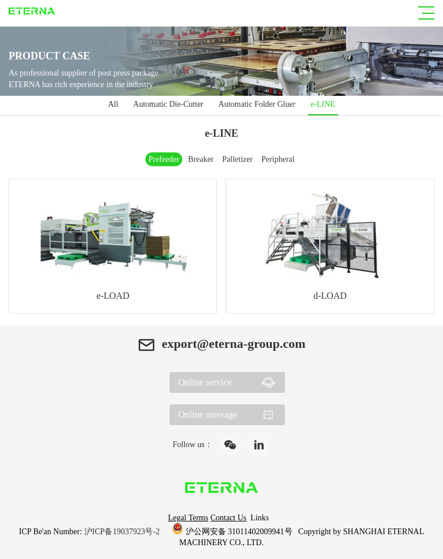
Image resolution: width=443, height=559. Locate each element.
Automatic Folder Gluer (256, 104)
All (116, 104)
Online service (205, 382)
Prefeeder (163, 159)
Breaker (200, 159)
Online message (207, 414)
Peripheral (278, 159)
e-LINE (321, 104)
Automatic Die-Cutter (169, 104)
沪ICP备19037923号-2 (123, 531)
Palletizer (237, 159)
